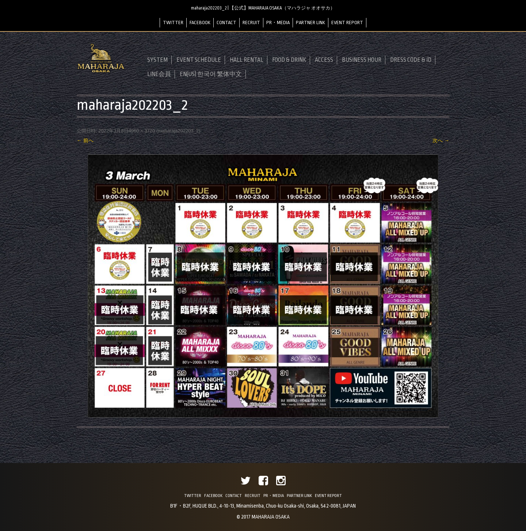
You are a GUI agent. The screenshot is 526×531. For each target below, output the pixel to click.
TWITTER (173, 22)
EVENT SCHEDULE (198, 60)
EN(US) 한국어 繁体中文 (211, 74)
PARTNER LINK (310, 22)
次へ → (440, 140)
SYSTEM (157, 60)
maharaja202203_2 (178, 130)
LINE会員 (159, 74)
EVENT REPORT (347, 22)
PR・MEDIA (278, 22)
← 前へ (85, 140)
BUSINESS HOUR (361, 60)
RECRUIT (251, 22)
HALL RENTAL (246, 60)
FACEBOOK (200, 22)
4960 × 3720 (142, 130)
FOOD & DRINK (289, 60)
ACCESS (324, 60)
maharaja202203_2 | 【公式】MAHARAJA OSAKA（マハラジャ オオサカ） (263, 8)
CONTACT (226, 22)
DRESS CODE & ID (410, 60)
